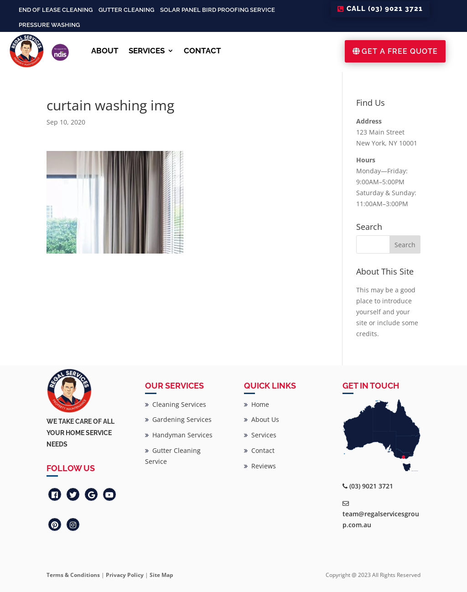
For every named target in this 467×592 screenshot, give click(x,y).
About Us (261, 419)
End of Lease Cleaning (56, 9)
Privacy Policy (125, 575)
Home (256, 404)
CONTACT (202, 50)
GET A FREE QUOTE (400, 51)
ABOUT (105, 50)
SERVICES (147, 50)
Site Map (161, 575)
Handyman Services (179, 435)
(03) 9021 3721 (371, 486)
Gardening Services (178, 419)
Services (260, 435)
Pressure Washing (49, 24)
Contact (259, 450)
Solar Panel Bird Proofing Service (217, 9)
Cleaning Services (175, 404)
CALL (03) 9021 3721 (385, 9)
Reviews (260, 466)
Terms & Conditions (73, 575)
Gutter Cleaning (126, 9)
